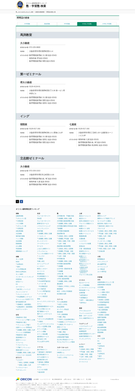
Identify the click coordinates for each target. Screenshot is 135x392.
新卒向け (83, 303)
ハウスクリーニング (43, 226)
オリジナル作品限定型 (46, 319)
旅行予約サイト (42, 349)
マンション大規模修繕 (23, 332)
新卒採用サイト (84, 260)
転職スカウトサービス (86, 231)
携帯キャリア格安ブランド (106, 218)
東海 (24, 330)
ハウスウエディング (85, 326)
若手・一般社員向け (87, 300)
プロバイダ (101, 228)
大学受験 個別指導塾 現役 (65, 221)
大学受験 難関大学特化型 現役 (67, 226)
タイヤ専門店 (101, 271)
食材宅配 (40, 231)
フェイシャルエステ (85, 313)
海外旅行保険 (20, 236)
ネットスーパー (42, 241)
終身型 (101, 300)
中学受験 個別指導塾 (64, 264)
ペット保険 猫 (102, 295)
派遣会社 (82, 246)
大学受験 (27, 24)
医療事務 (65, 314)
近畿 (29, 330)
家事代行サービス (43, 223)
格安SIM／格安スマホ (104, 223)
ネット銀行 (19, 274)
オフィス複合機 (42, 334)
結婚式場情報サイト (85, 336)
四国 (100, 236)
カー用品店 (101, 269)
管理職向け (84, 298)
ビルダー (20, 360)
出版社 (41, 321)
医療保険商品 (101, 297)
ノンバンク (27, 289)
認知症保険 (101, 320)
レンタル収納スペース (46, 253)
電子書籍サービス (43, 311)
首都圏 (19, 330)
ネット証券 (19, 259)
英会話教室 (60, 307)
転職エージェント (85, 233)
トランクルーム (42, 251)
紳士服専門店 (101, 264)
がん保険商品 (101, 312)
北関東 (26, 362)
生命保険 (19, 241)
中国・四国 (71, 241)
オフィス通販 (41, 331)
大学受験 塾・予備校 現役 (65, 216)
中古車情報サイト (43, 276)
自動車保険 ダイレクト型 (105, 282)
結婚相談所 (82, 331)
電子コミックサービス (44, 314)
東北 (20, 362)
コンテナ (42, 256)
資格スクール (61, 327)
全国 (90, 357)
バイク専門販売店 (44, 291)
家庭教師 (60, 289)
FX (17, 284)
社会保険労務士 (69, 319)
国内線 (41, 362)
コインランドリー (43, 228)
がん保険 (19, 246)
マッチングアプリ (85, 339)
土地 (33, 320)
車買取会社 (41, 274)
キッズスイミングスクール (65, 355)
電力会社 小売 (41, 339)
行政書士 (61, 322)
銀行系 (19, 289)
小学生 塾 (60, 274)
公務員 (60, 324)
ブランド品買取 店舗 (44, 326)
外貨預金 (19, 279)
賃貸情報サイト (21, 337)
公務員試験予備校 (63, 337)
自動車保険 (19, 216)
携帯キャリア (101, 216)
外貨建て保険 (101, 322)
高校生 (60, 286)
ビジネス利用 (43, 369)
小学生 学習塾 (106, 24)
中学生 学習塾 (87, 24)
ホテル (39, 367)
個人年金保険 (101, 330)
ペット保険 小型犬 (103, 292)
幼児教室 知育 (61, 294)
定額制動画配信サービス (45, 306)
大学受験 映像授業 (63, 231)
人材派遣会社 (83, 271)
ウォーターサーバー (43, 216)
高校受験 (47, 24)
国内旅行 (42, 352)
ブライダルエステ (85, 311)
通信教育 (60, 284)
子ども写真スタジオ (43, 309)
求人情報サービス (85, 253)
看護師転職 (82, 236)
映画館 (81, 347)
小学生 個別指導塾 (63, 279)
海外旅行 (49, 352)
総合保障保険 (101, 327)
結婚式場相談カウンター (87, 334)
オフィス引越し (42, 329)
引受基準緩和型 (104, 302)
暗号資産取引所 (21, 302)
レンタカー (41, 266)
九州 (33, 330)
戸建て (28, 320)
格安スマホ (109, 226)
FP (59, 314)
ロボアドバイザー (22, 309)
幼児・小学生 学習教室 (64, 291)
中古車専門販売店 (44, 281)
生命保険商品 (101, 305)
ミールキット (41, 236)
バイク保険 (19, 223)
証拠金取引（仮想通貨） (25, 307)
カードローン (20, 287)
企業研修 (82, 292)
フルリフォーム (22, 345)
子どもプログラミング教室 (66, 342)
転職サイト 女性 (84, 228)
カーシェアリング (43, 264)
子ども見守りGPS (43, 341)
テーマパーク (83, 362)
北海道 (60, 236)
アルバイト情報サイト (86, 223)
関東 (92, 349)
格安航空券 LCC (42, 359)
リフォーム (19, 342)
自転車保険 (19, 231)
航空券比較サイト (43, 354)
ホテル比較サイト (43, 357)
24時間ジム (61, 352)
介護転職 (82, 238)
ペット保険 (19, 238)
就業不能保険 (101, 317)
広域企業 (102, 238)
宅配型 (41, 259)
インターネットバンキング (25, 277)
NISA (17, 261)
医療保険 (19, 243)
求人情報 (88, 379)
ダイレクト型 (21, 218)
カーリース (41, 271)
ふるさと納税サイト (43, 248)
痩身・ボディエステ (85, 316)
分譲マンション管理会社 (24, 327)
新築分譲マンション (22, 350)
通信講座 (60, 312)
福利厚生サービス (43, 336)
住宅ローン (19, 282)
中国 (115, 233)
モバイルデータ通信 (104, 221)
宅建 (59, 317)
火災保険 (19, 233)
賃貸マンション (21, 340)
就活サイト (82, 218)
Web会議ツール (84, 290)
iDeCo (99, 351)
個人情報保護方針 (57, 379)
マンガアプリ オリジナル (45, 324)
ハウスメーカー (22, 367)
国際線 (47, 362)
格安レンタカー (42, 269)
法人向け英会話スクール (65, 339)
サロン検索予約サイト (86, 318)
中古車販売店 (41, 279)
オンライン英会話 (63, 309)
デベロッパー (21, 370)
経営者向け (84, 295)
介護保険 (100, 325)
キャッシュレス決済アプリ (25, 299)
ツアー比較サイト (43, 365)
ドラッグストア (102, 261)
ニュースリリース (45, 379)
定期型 (107, 300)
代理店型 (20, 221)
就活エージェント (85, 216)
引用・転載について (78, 379)
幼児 (59, 304)
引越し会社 (41, 261)
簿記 (64, 317)
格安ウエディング (85, 329)
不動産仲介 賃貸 (21, 335)
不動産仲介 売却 (21, 317)
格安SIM (101, 226)
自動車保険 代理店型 (104, 284)
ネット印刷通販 (84, 285)
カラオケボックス (85, 359)
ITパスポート (68, 324)
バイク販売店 (41, 289)
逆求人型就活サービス (86, 221)
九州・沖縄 (62, 243)
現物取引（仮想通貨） (24, 304)
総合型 (41, 316)
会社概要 (36, 379)
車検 (38, 299)
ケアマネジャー (71, 322)
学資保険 (19, 248)
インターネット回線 (104, 241)
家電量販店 (101, 259)
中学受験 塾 (61, 259)
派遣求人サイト (84, 251)
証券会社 (20, 264)
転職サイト (82, 226)
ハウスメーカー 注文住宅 (23, 355)
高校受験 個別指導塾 (64, 246)
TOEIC (60, 319)
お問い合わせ (67, 379)
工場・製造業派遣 (85, 248)
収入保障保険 (103, 310)
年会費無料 (21, 297)
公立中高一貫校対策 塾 (64, 269)
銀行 (18, 267)
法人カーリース (84, 282)
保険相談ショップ (22, 251)
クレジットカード (22, 292)
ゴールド (29, 297)
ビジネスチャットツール (87, 287)
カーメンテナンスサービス (46, 301)
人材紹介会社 (83, 268)
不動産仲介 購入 (21, 322)
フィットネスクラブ (63, 350)
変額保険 (100, 332)
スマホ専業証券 (21, 269)
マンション (21, 320)
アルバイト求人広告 (85, 274)
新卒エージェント (85, 264)
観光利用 (42, 372)
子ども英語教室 (62, 302)
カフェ (39, 304)
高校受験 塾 (61, 233)
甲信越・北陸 (68, 238)
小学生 (72, 286)
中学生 (66, 286)
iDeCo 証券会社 (21, 271)
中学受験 (67, 24)
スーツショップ (102, 267)
